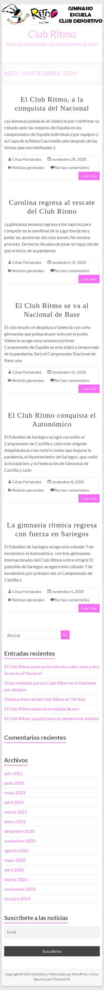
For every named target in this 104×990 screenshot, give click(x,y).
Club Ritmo (52, 34)
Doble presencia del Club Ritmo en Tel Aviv (44, 699)
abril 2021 (14, 802)
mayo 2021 (15, 792)
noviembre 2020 (19, 840)
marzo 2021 (15, 811)
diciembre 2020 (19, 831)
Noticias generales (28, 167)
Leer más (89, 175)
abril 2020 (14, 869)
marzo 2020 (15, 879)
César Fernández (26, 159)
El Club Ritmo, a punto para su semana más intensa (51, 718)
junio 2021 (14, 782)
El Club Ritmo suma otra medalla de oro (41, 708)
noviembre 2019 (19, 889)
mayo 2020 (15, 860)
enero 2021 (15, 821)
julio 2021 (13, 773)
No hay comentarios (72, 167)
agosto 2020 (16, 850)
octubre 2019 (17, 898)
